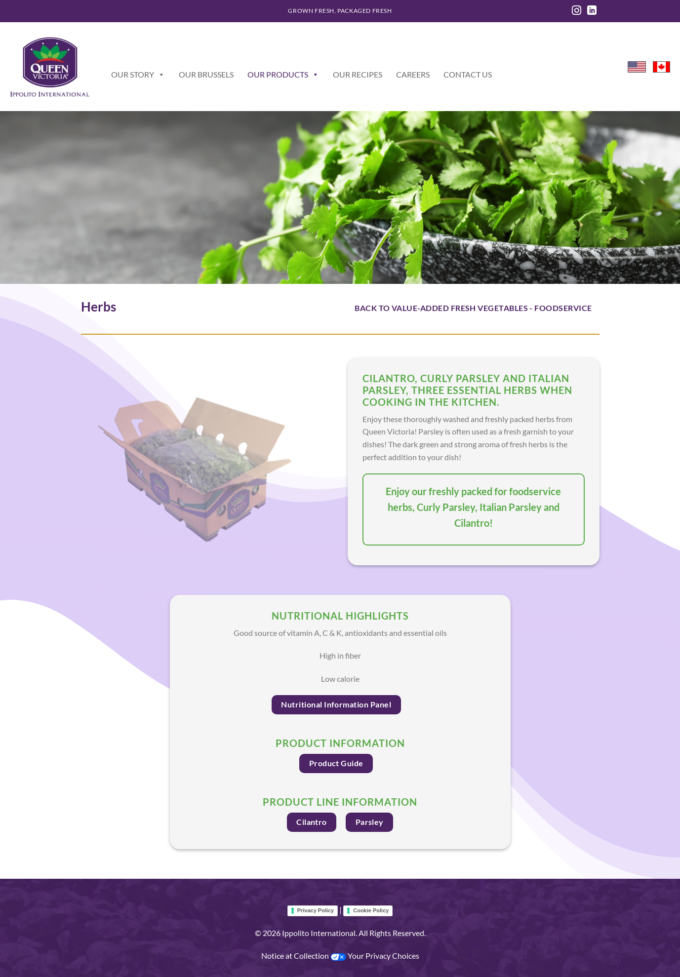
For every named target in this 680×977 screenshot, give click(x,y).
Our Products (283, 74)
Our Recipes (357, 74)
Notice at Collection (295, 955)
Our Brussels (206, 74)
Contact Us (467, 74)
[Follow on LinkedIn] (592, 11)
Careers (413, 74)
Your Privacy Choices (374, 955)
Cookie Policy (371, 910)
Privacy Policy (315, 910)
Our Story (138, 74)
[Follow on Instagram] (576, 11)
